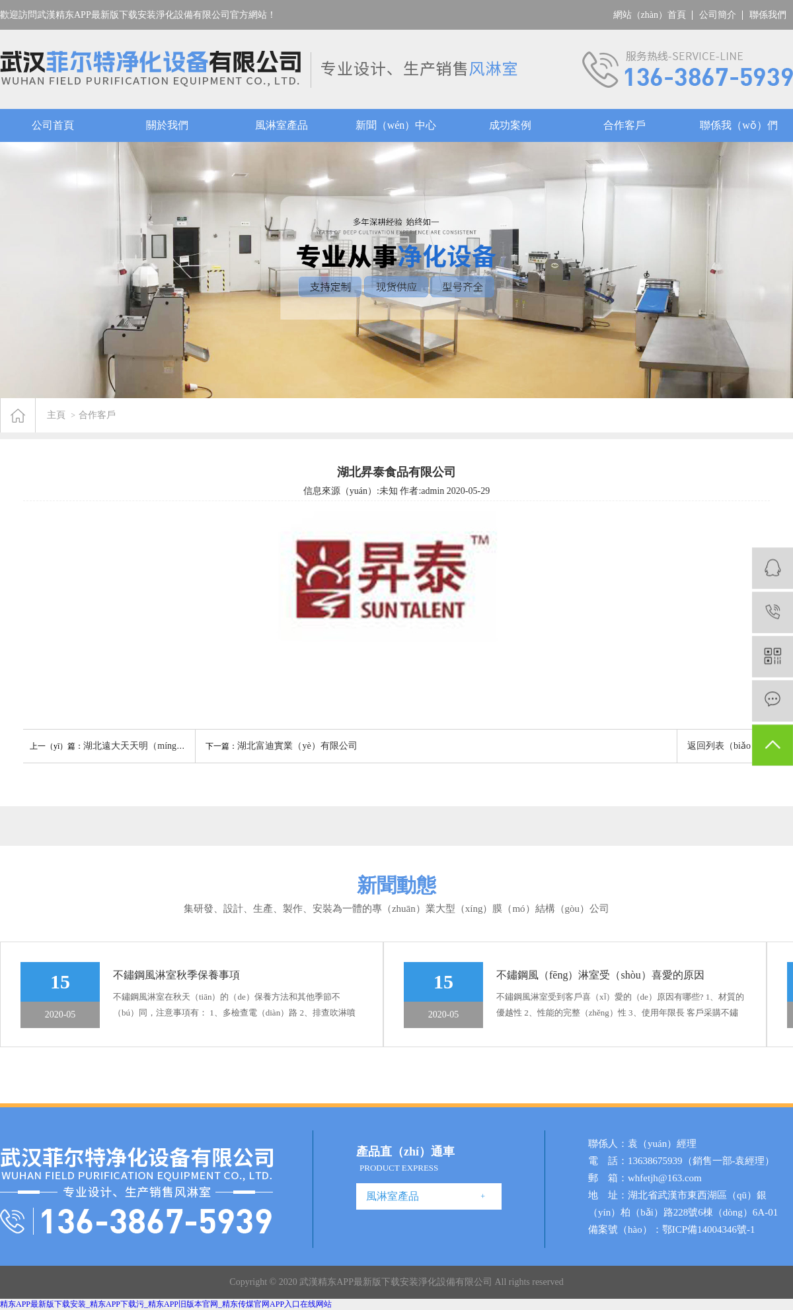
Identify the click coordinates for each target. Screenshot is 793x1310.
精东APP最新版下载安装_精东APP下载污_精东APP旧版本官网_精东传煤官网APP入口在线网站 (166, 1304)
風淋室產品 (281, 125)
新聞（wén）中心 (396, 125)
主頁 (56, 415)
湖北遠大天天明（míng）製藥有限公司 (162, 746)
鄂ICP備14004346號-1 (708, 1229)
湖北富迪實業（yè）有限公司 (297, 746)
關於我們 (167, 125)
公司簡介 (717, 15)
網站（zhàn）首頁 (649, 15)
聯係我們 (767, 15)
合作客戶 (624, 125)
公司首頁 (53, 125)
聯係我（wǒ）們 (739, 125)
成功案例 (510, 125)
